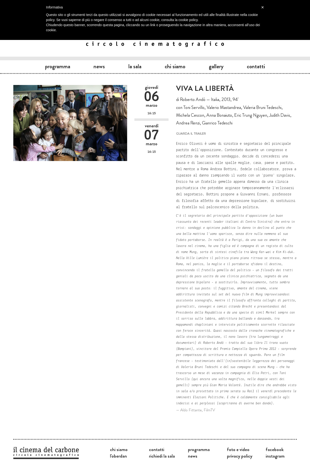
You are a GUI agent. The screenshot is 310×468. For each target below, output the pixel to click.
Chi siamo (175, 66)
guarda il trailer (191, 133)
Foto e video (238, 449)
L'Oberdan (118, 456)
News (99, 66)
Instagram (275, 456)
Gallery (216, 66)
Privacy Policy (239, 456)
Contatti (256, 66)
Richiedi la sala (162, 456)
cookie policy (188, 20)
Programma (57, 66)
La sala (134, 66)
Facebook (275, 449)
